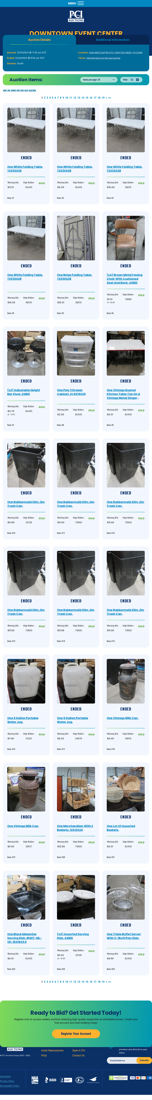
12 (75, 97)
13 (79, 97)
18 (99, 97)
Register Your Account (76, 1047)
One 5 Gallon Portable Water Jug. (22, 720)
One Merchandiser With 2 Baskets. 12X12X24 (75, 828)
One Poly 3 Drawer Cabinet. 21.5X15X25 (71, 392)
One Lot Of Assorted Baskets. (121, 828)
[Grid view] (137, 79)
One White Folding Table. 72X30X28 (25, 169)
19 (103, 97)
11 (71, 97)
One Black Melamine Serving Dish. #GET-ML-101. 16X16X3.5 (24, 938)
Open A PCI (78, 1063)
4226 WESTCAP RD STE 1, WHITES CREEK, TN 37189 (115, 52)
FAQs (44, 1068)
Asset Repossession (52, 1063)
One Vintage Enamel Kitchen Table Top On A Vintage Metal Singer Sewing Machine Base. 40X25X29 (123, 394)
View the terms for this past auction (103, 58)
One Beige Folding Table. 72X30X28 (74, 277)
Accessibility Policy (8, 1097)
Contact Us (78, 1068)
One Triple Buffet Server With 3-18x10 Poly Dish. (124, 936)
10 (67, 97)
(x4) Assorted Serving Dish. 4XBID (73, 936)
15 (87, 97)
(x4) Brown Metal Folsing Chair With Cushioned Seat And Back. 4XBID (124, 279)
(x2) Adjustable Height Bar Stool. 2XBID (23, 392)
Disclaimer (4, 1089)
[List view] (132, 79)
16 (91, 97)
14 (83, 97)
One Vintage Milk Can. (122, 718)
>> (109, 97)
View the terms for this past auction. (19, 90)
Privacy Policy (6, 1093)
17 (95, 97)
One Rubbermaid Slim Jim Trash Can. (26, 504)
